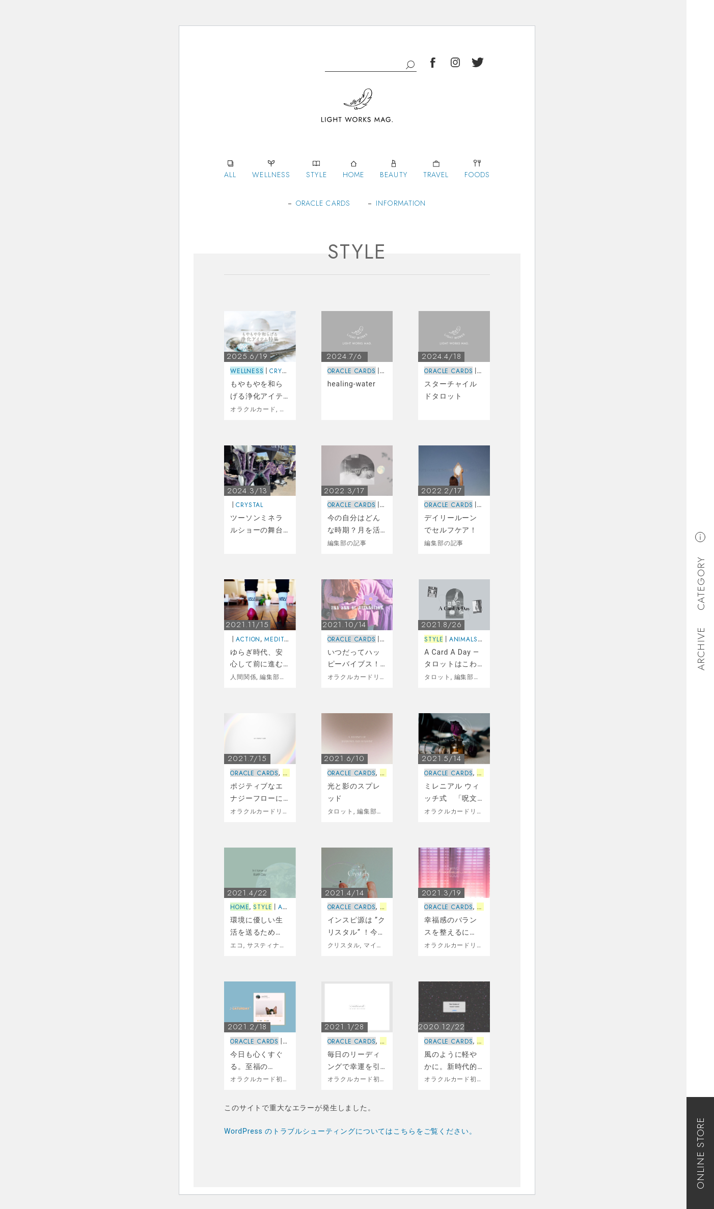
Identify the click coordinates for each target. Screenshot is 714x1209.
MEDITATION (283, 639)
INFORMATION (401, 203)
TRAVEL (436, 168)
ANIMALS (463, 639)
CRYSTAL (283, 371)
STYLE (316, 168)
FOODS (477, 168)
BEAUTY (393, 168)
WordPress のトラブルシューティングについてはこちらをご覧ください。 (350, 1131)
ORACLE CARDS (323, 203)
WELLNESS (271, 168)
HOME (353, 168)
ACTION (248, 639)
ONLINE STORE (700, 1153)
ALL (230, 168)
